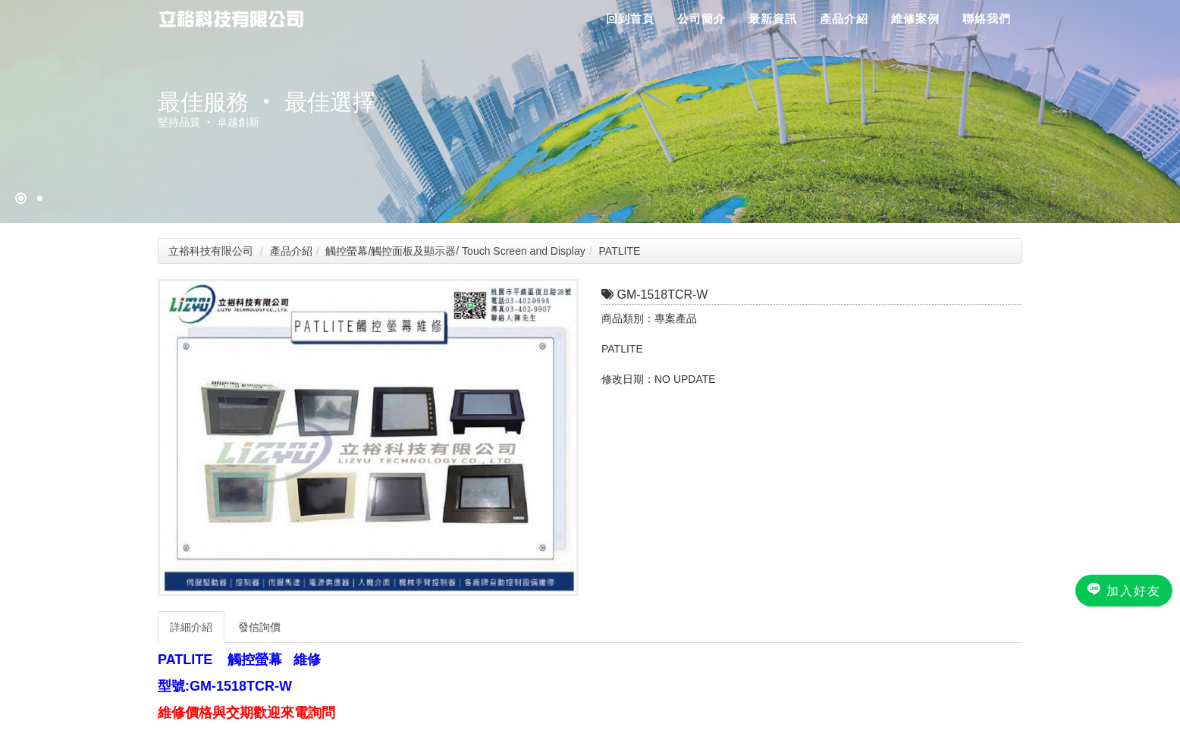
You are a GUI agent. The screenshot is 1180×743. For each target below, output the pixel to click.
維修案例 (915, 18)
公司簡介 (701, 18)
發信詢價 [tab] (259, 627)
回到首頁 (630, 18)
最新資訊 (772, 18)
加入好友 (1124, 589)
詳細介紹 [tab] (191, 627)
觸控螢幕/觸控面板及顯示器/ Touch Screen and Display (455, 251)
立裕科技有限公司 (210, 251)
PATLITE (620, 251)
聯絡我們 (986, 18)
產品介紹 (844, 18)
